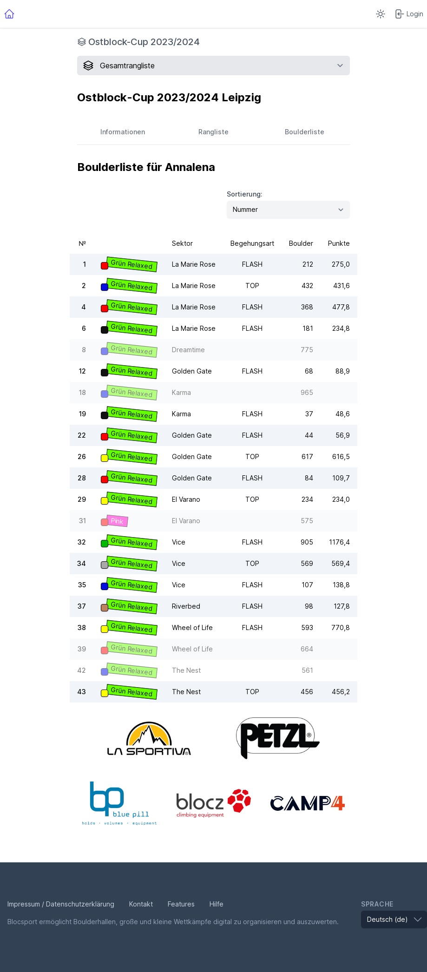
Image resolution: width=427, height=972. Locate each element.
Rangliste (213, 132)
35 (82, 585)
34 (81, 563)
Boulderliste (304, 132)
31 (82, 521)
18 (82, 392)
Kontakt (141, 904)
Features (181, 904)
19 (82, 414)
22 (82, 435)
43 (81, 692)
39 (82, 649)
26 (82, 456)
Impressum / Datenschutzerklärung (60, 904)
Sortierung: (245, 194)
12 (82, 371)
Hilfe (216, 904)
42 (81, 670)
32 (82, 542)
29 (82, 499)
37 (82, 606)
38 (82, 627)
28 (82, 478)
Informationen (122, 132)
